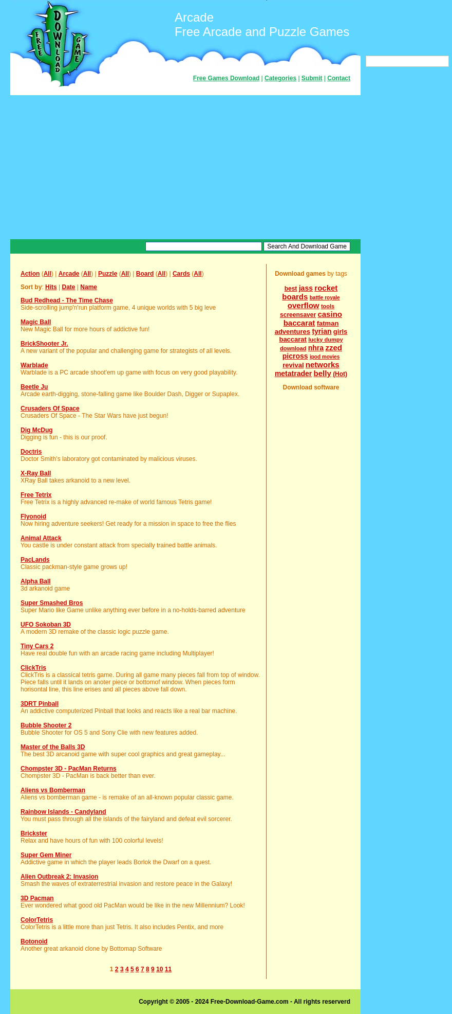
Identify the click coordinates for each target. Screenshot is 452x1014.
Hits (51, 287)
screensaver (298, 314)
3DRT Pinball (40, 703)
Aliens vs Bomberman (53, 790)
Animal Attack (41, 538)
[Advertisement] (185, 167)
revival (293, 365)
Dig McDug (37, 430)
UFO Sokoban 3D (46, 624)
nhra (316, 348)
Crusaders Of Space (50, 408)
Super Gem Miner (46, 855)
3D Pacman (37, 898)
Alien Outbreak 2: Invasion (59, 876)
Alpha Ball (36, 581)
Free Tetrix (36, 495)
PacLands (35, 559)
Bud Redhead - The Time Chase (67, 300)
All (47, 273)
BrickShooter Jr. (44, 343)
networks (323, 364)
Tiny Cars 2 (37, 646)
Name (88, 287)
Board (145, 273)
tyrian (321, 331)
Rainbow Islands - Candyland (63, 811)
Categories (280, 78)
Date (68, 287)
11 (168, 969)
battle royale (325, 297)
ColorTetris (37, 919)
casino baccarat (313, 318)
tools (327, 306)
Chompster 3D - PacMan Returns (69, 768)
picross (295, 356)
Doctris (31, 451)
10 (159, 969)
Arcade (69, 273)
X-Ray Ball (36, 473)
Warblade (34, 365)
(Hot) (340, 374)
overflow (303, 305)
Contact (338, 78)
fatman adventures (307, 327)
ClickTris (33, 667)
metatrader (293, 373)
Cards (181, 273)
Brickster (34, 833)
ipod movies (325, 357)
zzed (333, 347)
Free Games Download (226, 78)
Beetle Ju (34, 386)
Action (30, 273)
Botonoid (34, 941)
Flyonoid (33, 516)
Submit (312, 78)
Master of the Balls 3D (53, 747)
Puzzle (107, 273)
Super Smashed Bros (52, 603)
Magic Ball (36, 322)
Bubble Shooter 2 (46, 725)
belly (322, 373)
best (291, 288)
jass (306, 288)
